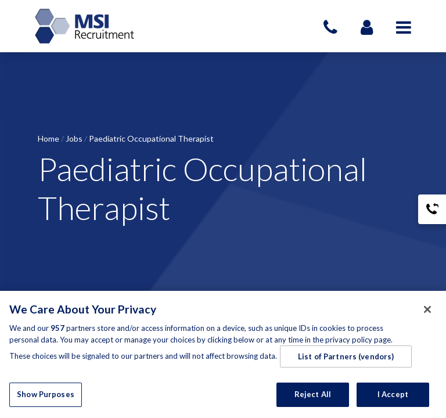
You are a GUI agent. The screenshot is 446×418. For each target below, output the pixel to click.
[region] (223, 354)
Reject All (312, 394)
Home (48, 138)
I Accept (392, 394)
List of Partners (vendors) (346, 356)
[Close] (427, 309)
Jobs (74, 138)
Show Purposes (45, 394)
